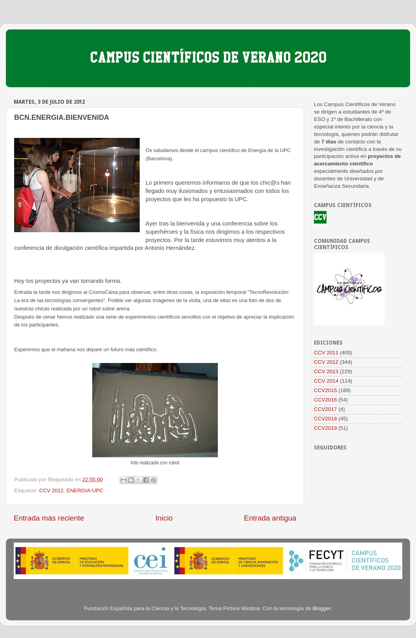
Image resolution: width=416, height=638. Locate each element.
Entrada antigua (270, 518)
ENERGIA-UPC (85, 490)
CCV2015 (325, 390)
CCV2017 (325, 409)
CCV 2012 (51, 490)
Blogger (322, 608)
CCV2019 (325, 428)
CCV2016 (325, 400)
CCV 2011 (326, 353)
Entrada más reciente (49, 518)
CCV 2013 (326, 371)
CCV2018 (325, 419)
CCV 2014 (326, 381)
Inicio (164, 518)
